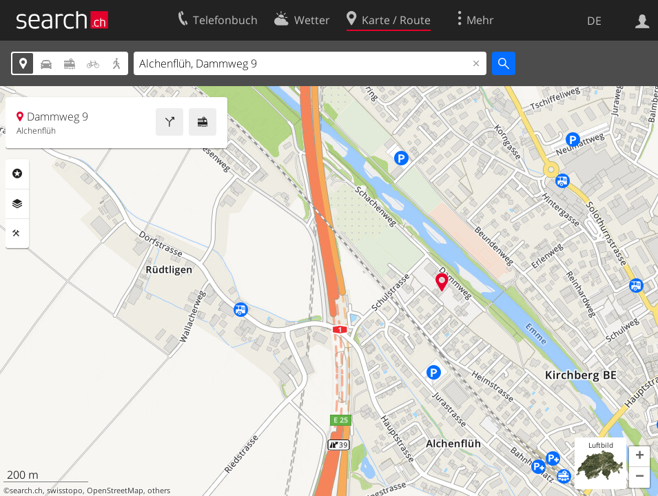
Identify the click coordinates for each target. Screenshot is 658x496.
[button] (639, 456)
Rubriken (17, 173)
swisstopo (65, 490)
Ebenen (17, 203)
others (158, 490)
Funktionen (17, 233)
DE (594, 20)
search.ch (26, 490)
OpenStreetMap (115, 490)
